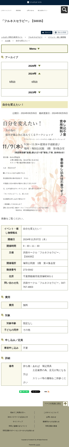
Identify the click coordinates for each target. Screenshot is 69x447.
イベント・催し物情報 (57, 37)
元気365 (38, 444)
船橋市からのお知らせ (51, 421)
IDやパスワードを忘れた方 (18, 417)
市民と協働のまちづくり (18, 426)
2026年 (32, 65)
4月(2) (34, 82)
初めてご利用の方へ (17, 412)
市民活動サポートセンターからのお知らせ (18, 430)
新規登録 (18, 10)
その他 (7, 41)
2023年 (32, 92)
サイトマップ (18, 421)
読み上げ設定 (62, 32)
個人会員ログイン (42, 10)
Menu (32, 48)
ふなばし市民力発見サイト (12, 37)
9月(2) (12, 82)
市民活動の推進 (51, 426)
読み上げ (48, 32)
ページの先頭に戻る (53, 404)
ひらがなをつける (36, 2)
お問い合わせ (30, 10)
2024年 (32, 73)
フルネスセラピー (35, 37)
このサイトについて (6, 10)
